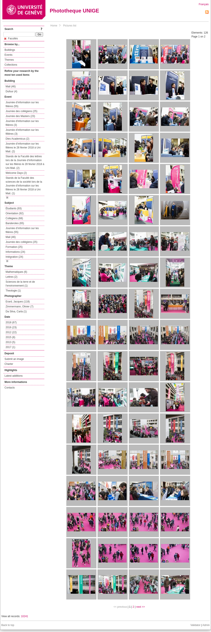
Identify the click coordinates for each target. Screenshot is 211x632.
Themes (9, 59)
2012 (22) (11, 332)
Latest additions (14, 375)
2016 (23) (11, 327)
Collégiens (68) (14, 218)
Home (53, 25)
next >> (140, 606)
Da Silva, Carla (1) (16, 311)
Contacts (10, 387)
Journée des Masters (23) (20, 116)
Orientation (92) (14, 213)
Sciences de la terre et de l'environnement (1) (20, 283)
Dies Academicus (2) (17, 138)
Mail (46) (11, 86)
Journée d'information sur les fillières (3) (22, 131)
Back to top (7, 625)
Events (8, 54)
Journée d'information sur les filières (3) (22, 123)
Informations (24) (15, 251)
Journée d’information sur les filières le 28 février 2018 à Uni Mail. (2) (23, 147)
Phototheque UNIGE (74, 11)
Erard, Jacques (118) (18, 301)
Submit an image (14, 359)
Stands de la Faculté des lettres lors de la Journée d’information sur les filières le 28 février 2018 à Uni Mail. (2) (25, 162)
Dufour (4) (11, 91)
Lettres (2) (11, 276)
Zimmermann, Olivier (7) (19, 306)
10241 (24, 616)
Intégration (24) (14, 256)
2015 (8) (10, 337)
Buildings (10, 49)
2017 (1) (10, 347)
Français (204, 4)
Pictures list (69, 25)
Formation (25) (14, 246)
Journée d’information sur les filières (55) (22, 104)
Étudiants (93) (14, 208)
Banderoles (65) (15, 223)
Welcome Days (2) (16, 172)
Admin (206, 625)
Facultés (11, 38)
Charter (9, 363)
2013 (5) (10, 342)
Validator (195, 625)
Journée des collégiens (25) (21, 111)
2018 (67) (11, 322)
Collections (11, 64)
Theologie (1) (13, 290)
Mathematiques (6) (16, 271)
